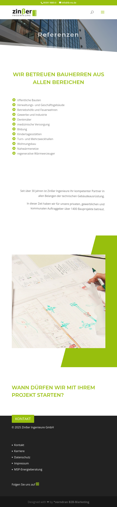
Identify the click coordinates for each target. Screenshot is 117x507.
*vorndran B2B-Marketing (71, 502)
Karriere (19, 451)
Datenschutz (22, 457)
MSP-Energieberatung (28, 469)
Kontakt (23, 418)
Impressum (21, 463)
